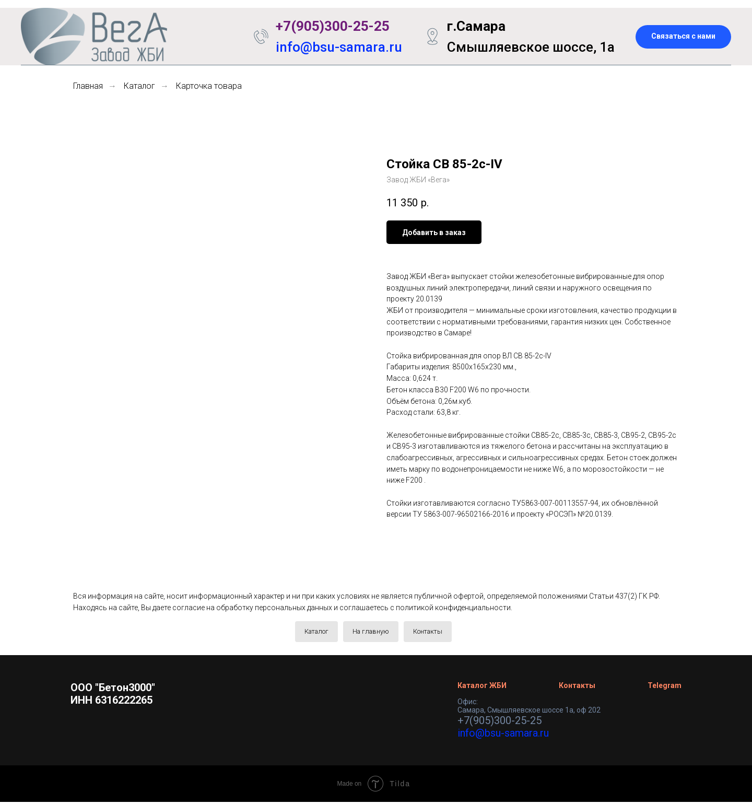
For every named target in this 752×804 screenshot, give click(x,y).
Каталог (139, 86)
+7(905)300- (314, 26)
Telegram (665, 687)
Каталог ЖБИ (482, 687)
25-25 (371, 26)
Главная (88, 86)
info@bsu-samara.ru (339, 47)
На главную (370, 632)
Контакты (433, 632)
